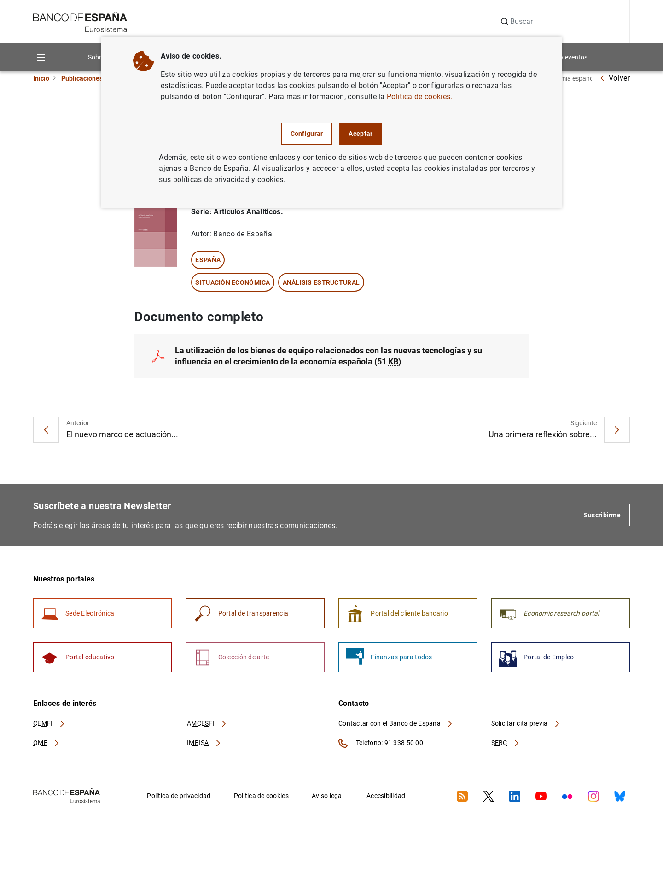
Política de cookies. (419, 96)
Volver (614, 78)
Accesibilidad (386, 795)
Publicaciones (82, 78)
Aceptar (360, 133)
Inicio (41, 78)
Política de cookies (261, 795)
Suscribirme (602, 515)
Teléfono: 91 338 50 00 (380, 743)
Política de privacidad (178, 795)
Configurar (307, 133)
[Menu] (41, 57)
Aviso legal (327, 795)
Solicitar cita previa (525, 723)
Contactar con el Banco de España (396, 723)
